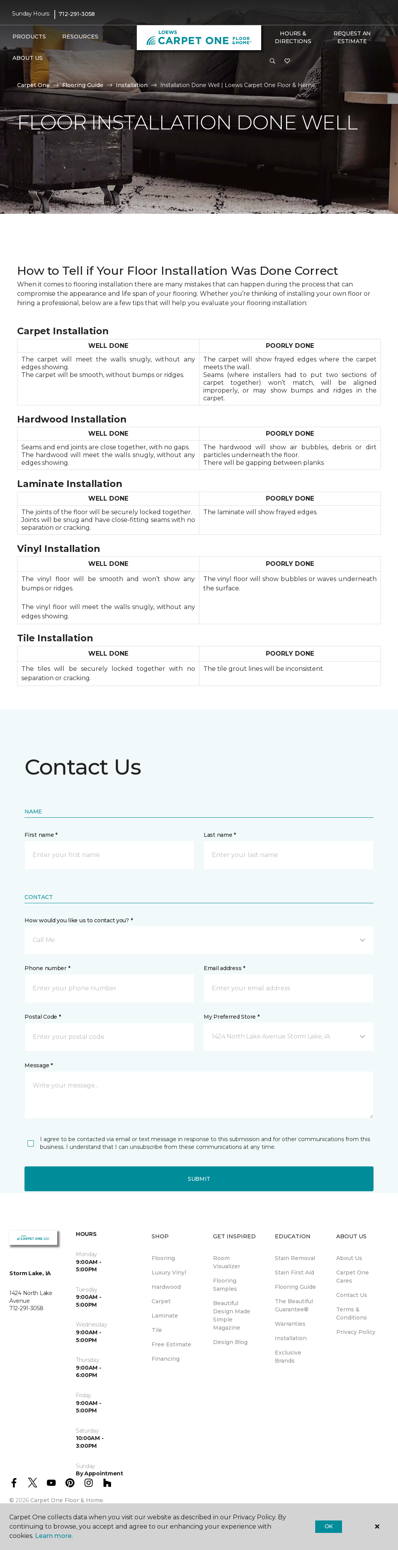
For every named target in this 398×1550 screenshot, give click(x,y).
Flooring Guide (82, 85)
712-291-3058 (77, 13)
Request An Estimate (352, 37)
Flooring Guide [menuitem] (295, 1286)
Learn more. (54, 1536)
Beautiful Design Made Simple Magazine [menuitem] (231, 1315)
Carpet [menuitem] (161, 1301)
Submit (199, 1178)
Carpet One (33, 85)
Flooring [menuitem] (163, 1258)
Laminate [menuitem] (165, 1315)
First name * (41, 835)
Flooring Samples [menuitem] (225, 1284)
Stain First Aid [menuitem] (294, 1272)
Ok (329, 1526)
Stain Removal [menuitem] (295, 1258)
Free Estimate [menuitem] (171, 1344)
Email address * (224, 968)
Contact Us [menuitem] (351, 1295)
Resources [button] (80, 36)
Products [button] (29, 36)
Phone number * (47, 968)
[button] (272, 61)
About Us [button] (27, 57)
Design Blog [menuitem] (230, 1342)
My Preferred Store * (231, 1016)
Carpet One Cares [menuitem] (352, 1276)
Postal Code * (42, 1016)
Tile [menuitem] (157, 1330)
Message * (38, 1065)
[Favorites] (287, 61)
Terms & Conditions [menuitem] (351, 1313)
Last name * (220, 835)
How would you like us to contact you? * (78, 920)
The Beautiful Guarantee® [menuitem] (294, 1305)
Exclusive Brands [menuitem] (288, 1356)
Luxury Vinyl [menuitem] (169, 1272)
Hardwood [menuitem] (166, 1286)
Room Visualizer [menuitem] (226, 1262)
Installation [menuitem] (291, 1338)
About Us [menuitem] (349, 1258)
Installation (132, 85)
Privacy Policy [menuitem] (355, 1331)
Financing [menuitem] (166, 1358)
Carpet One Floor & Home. (67, 1500)
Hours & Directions (293, 37)
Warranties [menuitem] (290, 1323)
